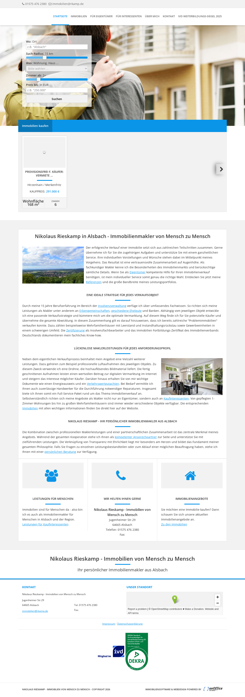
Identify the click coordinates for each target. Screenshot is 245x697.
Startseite (60, 16)
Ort (31, 41)
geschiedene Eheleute (126, 311)
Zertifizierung (75, 330)
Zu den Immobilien (174, 524)
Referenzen (94, 282)
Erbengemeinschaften (94, 311)
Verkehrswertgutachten (103, 384)
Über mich (152, 16)
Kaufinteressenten (176, 398)
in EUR (37, 85)
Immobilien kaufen (35, 126)
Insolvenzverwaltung (112, 306)
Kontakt (169, 16)
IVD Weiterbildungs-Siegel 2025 (200, 16)
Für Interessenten (129, 16)
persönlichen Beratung (60, 452)
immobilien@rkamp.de (68, 4)
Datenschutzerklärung (130, 623)
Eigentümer (138, 272)
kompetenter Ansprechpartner (136, 437)
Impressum (108, 623)
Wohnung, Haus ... (42, 63)
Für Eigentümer (101, 16)
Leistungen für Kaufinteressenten (45, 524)
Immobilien (79, 16)
